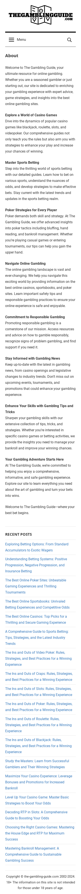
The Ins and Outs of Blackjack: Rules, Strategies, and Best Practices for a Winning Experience (38, 746)
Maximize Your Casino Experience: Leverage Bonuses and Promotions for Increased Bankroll (38, 782)
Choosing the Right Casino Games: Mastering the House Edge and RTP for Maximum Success (39, 833)
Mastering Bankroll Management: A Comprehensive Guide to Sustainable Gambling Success (33, 854)
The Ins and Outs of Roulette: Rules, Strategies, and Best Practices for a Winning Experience (38, 725)
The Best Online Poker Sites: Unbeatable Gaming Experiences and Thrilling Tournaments (35, 586)
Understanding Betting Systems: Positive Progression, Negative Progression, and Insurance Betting (36, 565)
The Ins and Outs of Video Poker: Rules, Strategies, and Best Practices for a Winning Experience (38, 658)
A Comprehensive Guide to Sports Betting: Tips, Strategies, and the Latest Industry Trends (37, 638)
